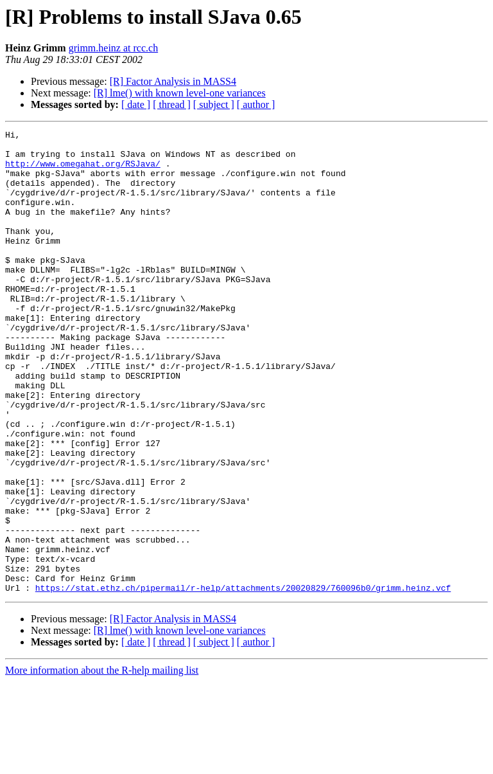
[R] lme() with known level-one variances (180, 92)
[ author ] (256, 104)
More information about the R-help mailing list (101, 762)
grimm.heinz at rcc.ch (114, 47)
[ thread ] (172, 104)
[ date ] (135, 104)
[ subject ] (213, 104)
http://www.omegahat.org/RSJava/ (82, 171)
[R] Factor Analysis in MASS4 (173, 81)
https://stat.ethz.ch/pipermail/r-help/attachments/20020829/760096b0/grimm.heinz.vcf (243, 680)
